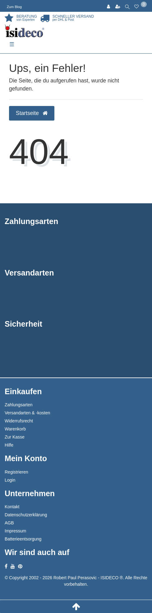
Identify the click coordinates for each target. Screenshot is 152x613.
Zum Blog (14, 7)
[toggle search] (127, 6)
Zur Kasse (15, 436)
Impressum (15, 530)
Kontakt (12, 506)
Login (10, 480)
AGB (9, 522)
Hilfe (9, 445)
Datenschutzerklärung (26, 514)
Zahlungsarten (19, 404)
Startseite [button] (32, 113)
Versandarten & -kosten (27, 412)
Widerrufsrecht (19, 420)
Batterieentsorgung (23, 538)
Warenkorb (15, 428)
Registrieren (16, 472)
